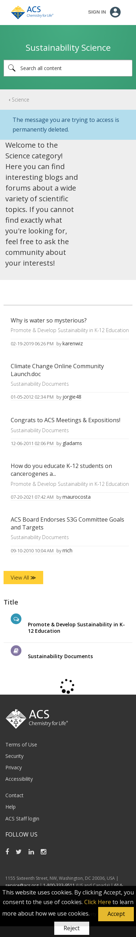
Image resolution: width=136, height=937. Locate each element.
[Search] (68, 68)
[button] (116, 914)
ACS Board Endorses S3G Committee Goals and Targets (67, 523)
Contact (14, 795)
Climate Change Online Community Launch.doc (57, 370)
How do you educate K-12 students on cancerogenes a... (61, 470)
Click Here (97, 902)
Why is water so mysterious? (49, 320)
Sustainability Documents (40, 383)
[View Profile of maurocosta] (76, 496)
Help (10, 806)
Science (20, 99)
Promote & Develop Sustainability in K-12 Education (70, 330)
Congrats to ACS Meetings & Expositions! (65, 420)
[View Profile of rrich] (67, 550)
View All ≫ (23, 577)
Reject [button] (72, 928)
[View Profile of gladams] (72, 443)
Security (14, 756)
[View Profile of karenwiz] (72, 343)
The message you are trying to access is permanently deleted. (65, 124)
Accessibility (19, 778)
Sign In (97, 12)
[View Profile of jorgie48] (71, 396)
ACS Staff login (22, 818)
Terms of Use (21, 744)
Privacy (13, 767)
